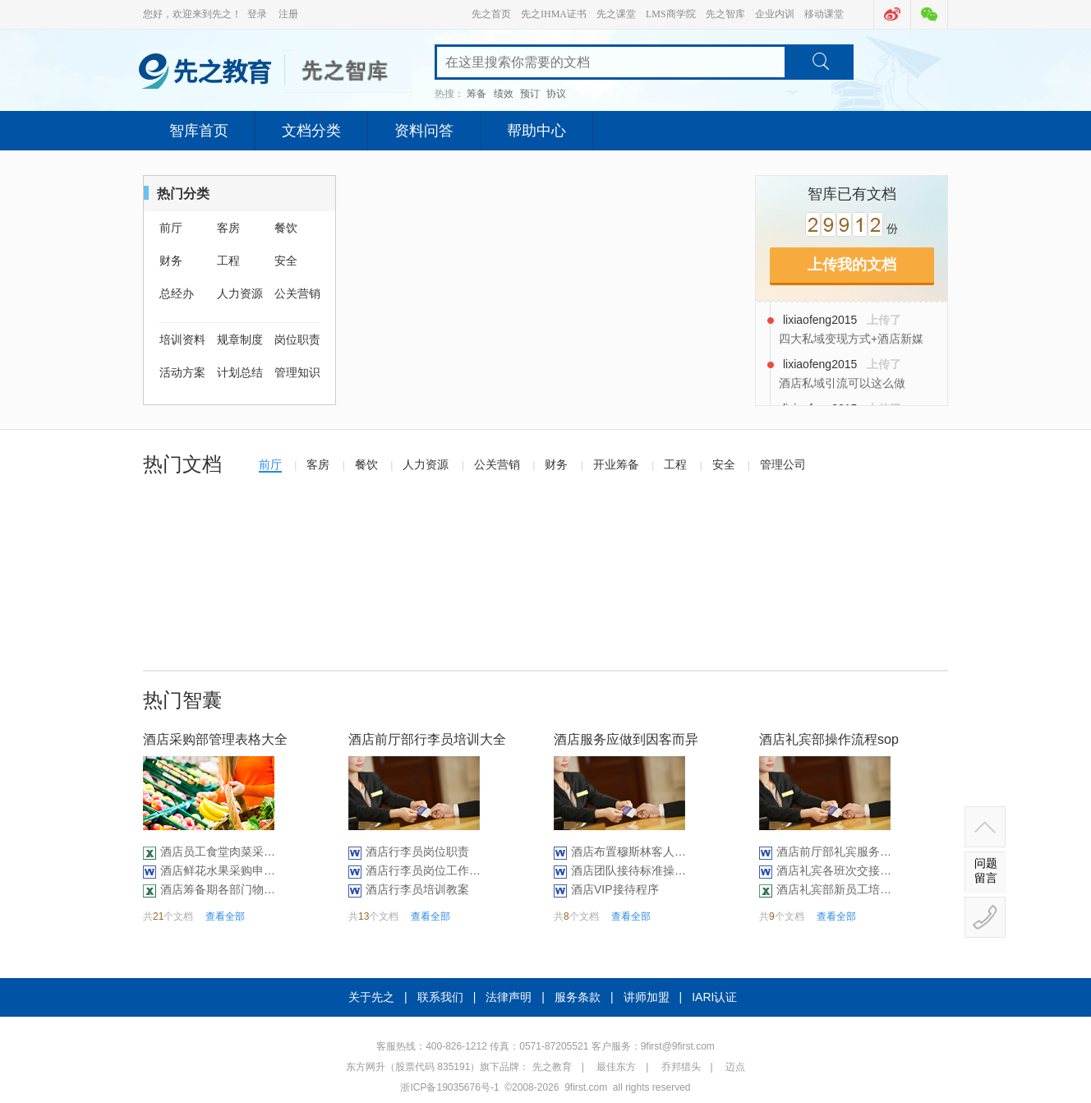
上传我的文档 (852, 264)
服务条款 (578, 997)
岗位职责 (297, 339)
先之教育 (552, 1067)
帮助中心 (536, 130)
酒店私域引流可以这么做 (842, 383)
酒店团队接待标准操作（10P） (628, 870)
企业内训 (774, 14)
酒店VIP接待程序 (615, 889)
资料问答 (423, 130)
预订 (530, 93)
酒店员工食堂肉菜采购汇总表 (217, 851)
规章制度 (240, 339)
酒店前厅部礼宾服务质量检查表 (833, 851)
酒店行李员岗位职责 (417, 851)
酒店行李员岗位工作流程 (423, 870)
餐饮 (285, 227)
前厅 (170, 227)
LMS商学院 (671, 14)
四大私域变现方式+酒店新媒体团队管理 (851, 340)
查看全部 (225, 916)
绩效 (503, 93)
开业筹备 (616, 464)
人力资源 (240, 293)
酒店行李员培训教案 (417, 889)
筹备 (476, 93)
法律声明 (509, 997)
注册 (288, 14)
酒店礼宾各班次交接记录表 (833, 870)
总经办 (176, 293)
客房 (228, 227)
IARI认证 (714, 997)
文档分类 (311, 130)
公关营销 (297, 293)
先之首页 (491, 14)
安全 (285, 260)
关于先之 (371, 997)
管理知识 (297, 372)
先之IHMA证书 (554, 14)
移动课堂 (824, 14)
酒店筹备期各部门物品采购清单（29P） (217, 889)
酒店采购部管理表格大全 (215, 739)
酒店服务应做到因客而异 (626, 739)
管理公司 (783, 464)
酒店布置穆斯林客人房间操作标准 (628, 851)
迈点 (735, 1067)
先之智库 (725, 14)
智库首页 (198, 130)
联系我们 (440, 997)
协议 (556, 93)
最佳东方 (616, 1067)
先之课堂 (616, 14)
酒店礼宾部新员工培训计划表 (833, 889)
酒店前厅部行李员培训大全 (427, 739)
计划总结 (240, 372)
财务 (170, 260)
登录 (257, 14)
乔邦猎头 (681, 1067)
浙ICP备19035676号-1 (449, 1087)
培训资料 (182, 339)
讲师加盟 (647, 997)
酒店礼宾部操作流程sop (829, 739)
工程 (228, 260)
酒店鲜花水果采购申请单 (217, 870)
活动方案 (182, 372)
